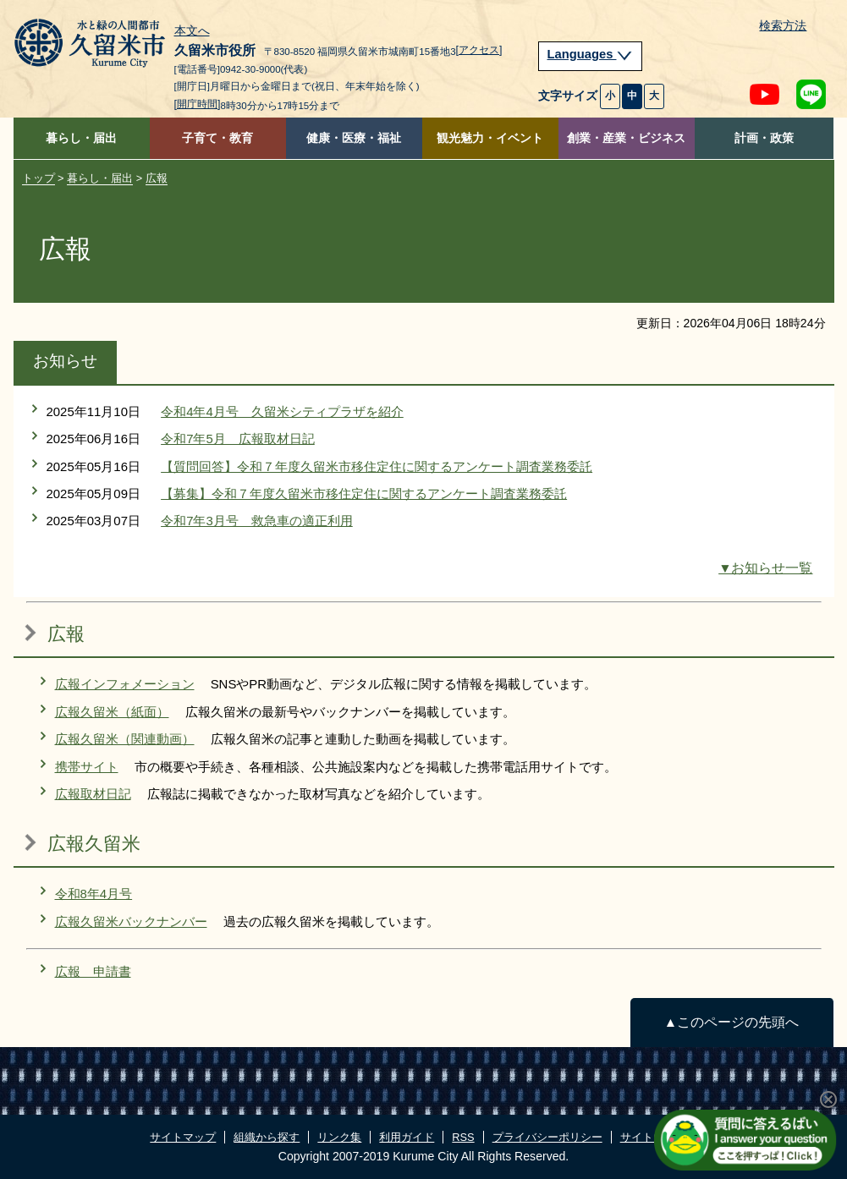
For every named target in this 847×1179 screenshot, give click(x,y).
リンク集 (339, 1137)
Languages (590, 54)
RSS (463, 1137)
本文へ (192, 31)
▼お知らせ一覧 (765, 568)
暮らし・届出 (81, 138)
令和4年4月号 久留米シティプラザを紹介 (282, 411)
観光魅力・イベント (490, 138)
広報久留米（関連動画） (125, 739)
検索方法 (782, 25)
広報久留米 (93, 843)
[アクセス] (479, 50)
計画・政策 (764, 138)
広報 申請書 (93, 971)
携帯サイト (86, 766)
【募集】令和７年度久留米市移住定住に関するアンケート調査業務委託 (364, 493)
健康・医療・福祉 (353, 138)
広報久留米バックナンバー (131, 921)
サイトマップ (183, 1137)
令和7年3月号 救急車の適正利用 (257, 520)
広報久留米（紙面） (112, 712)
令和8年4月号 (94, 893)
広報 (157, 178)
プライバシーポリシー (547, 1137)
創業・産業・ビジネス (626, 138)
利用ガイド (406, 1137)
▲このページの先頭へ (731, 1022)
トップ (38, 178)
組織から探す (267, 1137)
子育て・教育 (217, 138)
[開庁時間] (197, 104)
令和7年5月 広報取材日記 (238, 438)
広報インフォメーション (125, 684)
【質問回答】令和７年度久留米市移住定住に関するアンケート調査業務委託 (376, 466)
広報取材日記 (93, 794)
